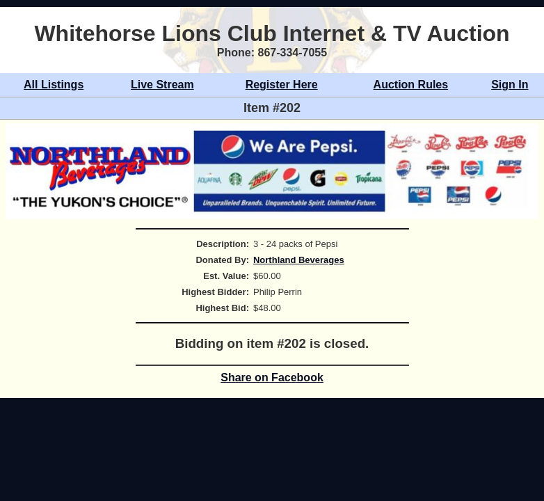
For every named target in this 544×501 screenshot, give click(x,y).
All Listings (53, 84)
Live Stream (162, 84)
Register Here (282, 84)
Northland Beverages (298, 260)
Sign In (509, 84)
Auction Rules (411, 84)
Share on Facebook (272, 377)
